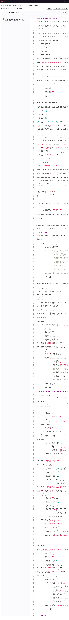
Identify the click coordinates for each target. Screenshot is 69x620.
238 (33, 343)
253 (33, 364)
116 (33, 176)
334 (33, 475)
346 (33, 491)
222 (33, 321)
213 (33, 309)
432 (33, 609)
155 (33, 229)
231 (33, 334)
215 (33, 312)
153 (33, 227)
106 (33, 162)
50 (33, 85)
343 (33, 487)
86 (33, 135)
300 (33, 428)
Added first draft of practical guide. (14, 19)
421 (33, 594)
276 (33, 395)
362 (33, 513)
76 (33, 121)
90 (33, 140)
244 (33, 351)
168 (33, 247)
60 (33, 99)
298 (33, 426)
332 (33, 472)
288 (33, 412)
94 (33, 146)
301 (33, 430)
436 (33, 615)
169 (33, 249)
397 (33, 561)
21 (33, 46)
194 (33, 283)
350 (33, 497)
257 (33, 369)
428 (33, 604)
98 (33, 151)
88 (33, 137)
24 (33, 50)
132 (33, 198)
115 (33, 175)
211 (33, 306)
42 (33, 74)
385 (33, 545)
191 (33, 279)
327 (33, 465)
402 (33, 568)
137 (33, 205)
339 (33, 482)
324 (33, 461)
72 (33, 116)
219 (33, 317)
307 (33, 438)
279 (33, 399)
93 (33, 144)
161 (33, 238)
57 (33, 95)
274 (33, 393)
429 (33, 605)
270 (33, 387)
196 (33, 286)
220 (33, 319)
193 (33, 281)
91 (33, 142)
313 (33, 446)
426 (33, 601)
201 (33, 292)
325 (33, 463)
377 (33, 534)
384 (33, 543)
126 (33, 190)
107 (33, 164)
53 (33, 89)
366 (33, 519)
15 (33, 37)
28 (33, 55)
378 (33, 535)
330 (33, 469)
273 (33, 391)
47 (33, 81)
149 (33, 221)
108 (33, 165)
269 (33, 386)
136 (33, 203)
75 (33, 120)
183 (33, 268)
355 (33, 504)
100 (33, 154)
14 (33, 36)
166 (33, 244)
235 (33, 339)
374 (33, 530)
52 (33, 88)
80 (33, 126)
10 (33, 30)
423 (33, 597)
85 (33, 133)
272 (33, 390)
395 (33, 559)
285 (33, 408)
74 (33, 118)
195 (33, 284)
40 (33, 72)
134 (33, 201)
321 (33, 457)
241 (33, 347)
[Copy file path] (15, 12)
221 (33, 320)
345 (33, 490)
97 (33, 150)
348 (33, 494)
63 (33, 103)
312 (33, 445)
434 (33, 612)
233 (33, 336)
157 (33, 232)
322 (33, 458)
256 (33, 368)
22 (33, 47)
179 (33, 262)
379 (33, 537)
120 (33, 181)
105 (33, 161)
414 (33, 585)
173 (33, 254)
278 (33, 398)
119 (33, 180)
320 (33, 456)
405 (33, 572)
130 (33, 195)
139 (33, 207)
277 (33, 397)
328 (33, 467)
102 (33, 157)
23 (33, 48)
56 (33, 94)
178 (33, 261)
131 (33, 196)
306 (33, 436)
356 (33, 505)
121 (33, 183)
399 (33, 564)
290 (33, 415)
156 (33, 231)
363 (33, 515)
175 (33, 257)
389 (33, 550)
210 (33, 305)
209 (33, 303)
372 (33, 527)
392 (33, 554)
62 (33, 102)
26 (33, 52)
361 (33, 512)
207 (33, 301)
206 (33, 299)
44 (33, 77)
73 (33, 117)
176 (33, 258)
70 (33, 113)
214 (33, 310)
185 (33, 271)
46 (33, 80)
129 (33, 194)
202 (33, 294)
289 (33, 413)
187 (33, 273)
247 (33, 356)
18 (33, 41)
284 (33, 406)
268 (33, 384)
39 (33, 70)
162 (33, 239)
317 (33, 452)
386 (33, 546)
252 (33, 362)
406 (33, 574)
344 (33, 489)
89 (33, 139)
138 (33, 206)
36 (33, 66)
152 (33, 225)
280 (33, 401)
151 (33, 224)
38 (33, 69)
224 (33, 324)
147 (33, 218)
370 (33, 524)
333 (33, 474)
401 (33, 567)
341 (33, 485)
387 (33, 548)
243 (33, 350)
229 (33, 331)
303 (33, 432)
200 (33, 291)
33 (33, 62)
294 (33, 420)
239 (33, 345)
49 (33, 84)
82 (33, 129)
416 (33, 587)
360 (33, 511)
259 (33, 372)
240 (33, 346)
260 (33, 373)
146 (33, 217)
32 (33, 61)
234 (33, 338)
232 (33, 335)
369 (33, 523)
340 (33, 483)
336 (33, 478)
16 (33, 39)
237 (33, 342)
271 (33, 388)
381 (33, 539)
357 (33, 506)
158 (33, 233)
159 (33, 235)
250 (33, 360)
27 (33, 54)
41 (33, 73)
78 (33, 124)
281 (33, 402)
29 (33, 57)
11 (33, 32)
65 (33, 106)
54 (33, 91)
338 (33, 480)
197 (33, 287)
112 (33, 170)
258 (33, 371)
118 (33, 179)
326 (33, 464)
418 (33, 590)
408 (33, 576)
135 (33, 202)
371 (33, 526)
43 (33, 76)
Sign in (65, 1)
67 (33, 109)
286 (33, 409)
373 (33, 528)
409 (33, 578)
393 (33, 556)
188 (33, 275)
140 (33, 209)
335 (33, 476)
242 (33, 349)
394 (33, 557)
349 (33, 495)
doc (9, 8)
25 (33, 51)
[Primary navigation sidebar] (2, 5)
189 (33, 276)
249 (33, 358)
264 (33, 379)
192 (33, 280)
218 (33, 316)
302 (33, 431)
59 (33, 98)
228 (33, 330)
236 (33, 340)
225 (33, 325)
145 (33, 216)
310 (33, 442)
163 (33, 240)
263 (33, 378)
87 (33, 136)
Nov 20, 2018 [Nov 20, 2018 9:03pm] (21, 20)
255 (33, 367)
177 (33, 260)
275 (33, 394)
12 (33, 33)
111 (33, 169)
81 (33, 128)
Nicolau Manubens (9, 20)
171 (33, 251)
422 (33, 596)
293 (33, 419)
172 (33, 253)
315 (33, 449)
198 (33, 288)
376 (33, 533)
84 (33, 132)
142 (33, 212)
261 (33, 375)
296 (33, 423)
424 (33, 598)
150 (33, 223)
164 (33, 242)
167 (33, 246)
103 (33, 158)
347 (33, 493)
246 (33, 354)
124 (33, 187)
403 (33, 570)
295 (33, 421)
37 (33, 68)
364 (33, 516)
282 (33, 404)
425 (33, 600)
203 (33, 295)
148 (33, 220)
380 (33, 538)
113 (33, 172)
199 (33, 290)
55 (33, 92)
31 (33, 59)
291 (33, 416)
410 (33, 579)
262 (33, 376)
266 (33, 382)
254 (33, 365)
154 (33, 228)
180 (33, 264)
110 (33, 168)
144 (33, 214)
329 (33, 468)
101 (33, 155)
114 (33, 173)
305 (33, 435)
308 (33, 439)
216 (33, 313)
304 (33, 434)
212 (33, 308)
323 (33, 460)
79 (33, 125)
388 (33, 549)
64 (33, 105)
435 (33, 613)
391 (33, 553)
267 (33, 383)
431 (33, 608)
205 (33, 298)
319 (33, 454)
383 (33, 542)
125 (33, 188)
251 (33, 361)
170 (33, 250)
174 (33, 255)
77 (33, 122)
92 (33, 143)
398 (33, 563)
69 (33, 111)
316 (33, 450)
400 (33, 565)
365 (33, 517)
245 (33, 353)
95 (33, 147)
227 (33, 328)
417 (33, 589)
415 (33, 586)
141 (33, 210)
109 (33, 166)
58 (33, 96)
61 (33, 100)
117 (33, 177)
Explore (6, 1)
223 (33, 323)
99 (33, 153)
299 (33, 427)
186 (33, 272)
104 (33, 159)
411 (33, 581)
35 (33, 65)
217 (33, 314)
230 (33, 332)
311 (33, 443)
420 (33, 593)
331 (33, 471)
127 (33, 191)
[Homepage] (2, 2)
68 (33, 110)
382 (33, 541)
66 (33, 107)
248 (33, 357)
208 (33, 302)
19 (33, 43)
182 (33, 266)
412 (33, 582)
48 (33, 83)
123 (33, 185)
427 (33, 602)
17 (33, 40)
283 (33, 405)
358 (33, 508)
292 (33, 417)
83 (33, 131)
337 (33, 479)
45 (33, 78)
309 (33, 441)
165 (33, 243)
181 (33, 265)
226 (33, 327)
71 (33, 114)
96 (33, 148)
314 (33, 447)
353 (33, 501)
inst (6, 8)
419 (33, 591)
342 (33, 486)
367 (33, 520)
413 (33, 583)
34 (33, 63)
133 (33, 199)
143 (33, 213)
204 (33, 297)
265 (33, 380)
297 (33, 424)
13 (33, 35)
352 (33, 500)
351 (33, 498)
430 (33, 607)
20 (33, 44)
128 (33, 192)
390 (33, 552)
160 (33, 236)
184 (33, 269)
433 (33, 611)
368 (33, 522)
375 (33, 531)
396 (33, 560)
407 (33, 575)
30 (33, 58)
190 (33, 277)
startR (2, 8)
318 (33, 453)
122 (33, 184)
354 (33, 502)
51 (33, 87)
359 (33, 509)
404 (33, 571)
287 (33, 410)
